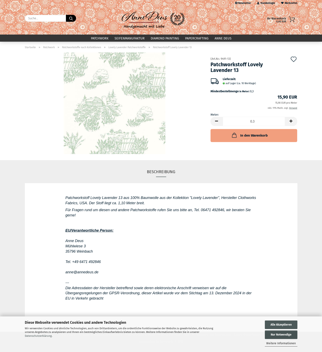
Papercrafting (196, 38)
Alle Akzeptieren (281, 324)
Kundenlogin (266, 3)
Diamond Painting (165, 38)
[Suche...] (71, 18)
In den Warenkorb (249, 135)
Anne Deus (223, 38)
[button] (217, 121)
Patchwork (99, 38)
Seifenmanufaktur (130, 38)
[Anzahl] (254, 121)
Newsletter (243, 3)
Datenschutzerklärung (38, 335)
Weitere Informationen (281, 343)
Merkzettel (289, 3)
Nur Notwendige (281, 334)
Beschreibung (161, 171)
